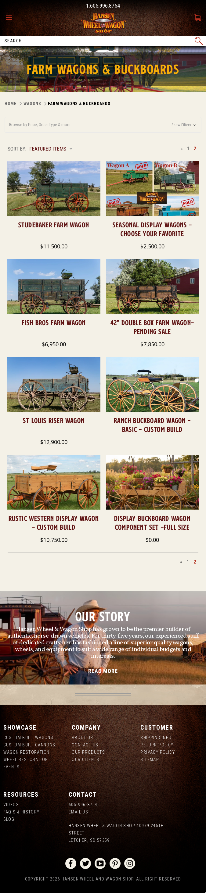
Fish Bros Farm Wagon (54, 322)
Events (11, 766)
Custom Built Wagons (28, 737)
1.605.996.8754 (103, 5)
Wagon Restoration (26, 752)
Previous (181, 148)
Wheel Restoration (25, 759)
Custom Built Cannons (29, 744)
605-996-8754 (83, 804)
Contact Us (85, 744)
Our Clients (85, 759)
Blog (9, 819)
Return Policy (156, 744)
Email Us (78, 811)
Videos (11, 804)
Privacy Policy (157, 752)
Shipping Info (156, 737)
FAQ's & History (21, 811)
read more (102, 671)
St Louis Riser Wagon (54, 420)
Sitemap (149, 759)
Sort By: (17, 149)
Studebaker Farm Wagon (53, 225)
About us (82, 737)
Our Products (88, 752)
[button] (103, 125)
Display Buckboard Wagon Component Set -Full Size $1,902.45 (152, 527)
